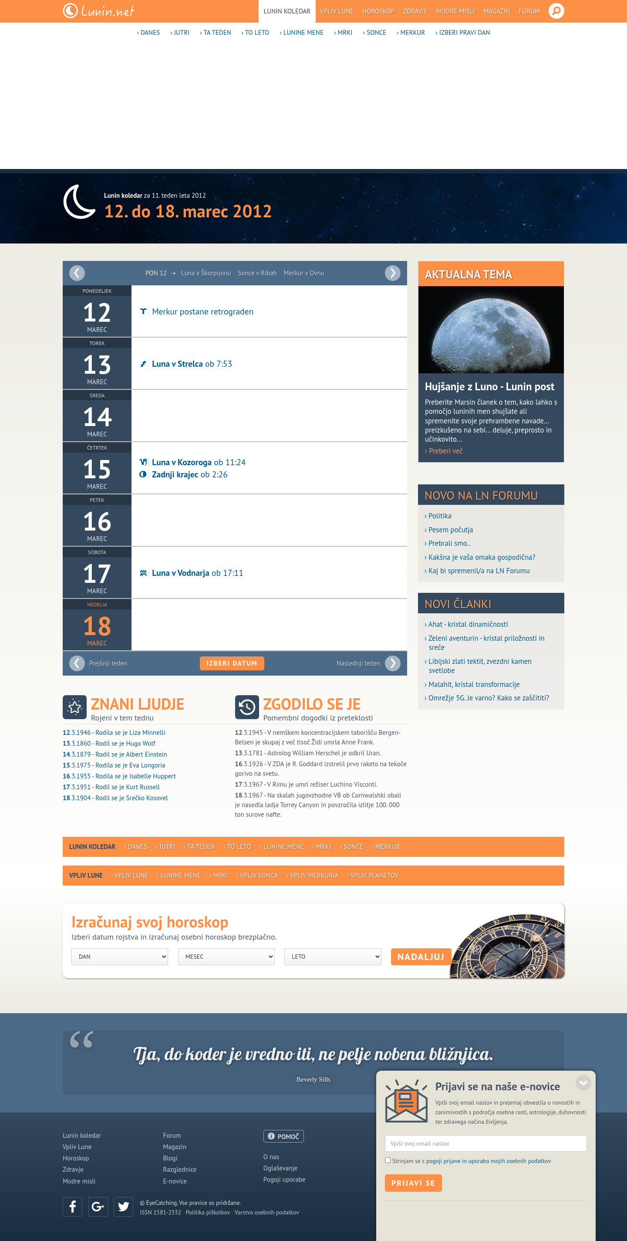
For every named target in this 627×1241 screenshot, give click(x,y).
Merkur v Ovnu (304, 273)
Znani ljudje (137, 704)
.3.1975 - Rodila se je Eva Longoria (114, 765)
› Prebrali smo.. (447, 543)
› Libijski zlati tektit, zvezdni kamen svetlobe (478, 666)
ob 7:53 (185, 363)
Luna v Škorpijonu (206, 273)
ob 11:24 (192, 461)
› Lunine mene (302, 32)
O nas (271, 1157)
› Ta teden (215, 32)
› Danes (148, 32)
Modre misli (455, 11)
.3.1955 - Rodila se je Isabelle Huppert (119, 776)
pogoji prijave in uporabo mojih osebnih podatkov (488, 1194)
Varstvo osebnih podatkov (267, 1212)
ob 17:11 (190, 572)
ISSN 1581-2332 (160, 1212)
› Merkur (411, 32)
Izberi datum (231, 663)
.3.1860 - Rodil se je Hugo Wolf (109, 743)
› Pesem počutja (449, 529)
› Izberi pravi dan (462, 32)
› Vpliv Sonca (257, 875)
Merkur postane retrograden (195, 311)
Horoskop (378, 11)
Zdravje (415, 11)
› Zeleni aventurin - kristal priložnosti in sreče (485, 643)
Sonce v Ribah (257, 273)
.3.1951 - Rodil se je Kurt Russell (111, 787)
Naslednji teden (359, 663)
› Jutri (179, 32)
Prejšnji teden (108, 663)
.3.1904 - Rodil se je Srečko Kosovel (115, 798)
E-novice (175, 1181)
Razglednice (179, 1169)
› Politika (438, 516)
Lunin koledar (287, 11)
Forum (529, 11)
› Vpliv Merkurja (312, 875)
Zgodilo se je (312, 704)
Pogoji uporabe (284, 1179)
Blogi (170, 1158)
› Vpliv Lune (129, 875)
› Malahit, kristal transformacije (472, 684)
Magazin (497, 11)
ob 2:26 (183, 474)
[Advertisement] (313, 108)
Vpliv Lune (337, 11)
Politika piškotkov (208, 1212)
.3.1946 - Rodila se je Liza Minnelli (114, 732)
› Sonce (374, 32)
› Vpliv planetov (372, 875)
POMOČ (288, 1137)
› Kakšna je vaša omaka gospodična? (480, 557)
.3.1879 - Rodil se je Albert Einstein (115, 754)
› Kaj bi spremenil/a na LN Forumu (477, 570)
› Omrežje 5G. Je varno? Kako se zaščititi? (487, 698)
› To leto (256, 32)
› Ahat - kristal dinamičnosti (466, 624)
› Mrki (343, 32)
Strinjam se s (471, 1194)
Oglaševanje (280, 1168)
